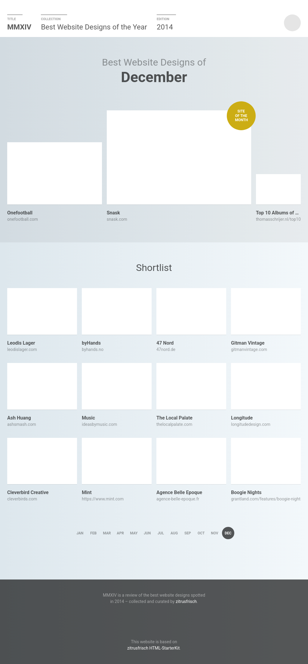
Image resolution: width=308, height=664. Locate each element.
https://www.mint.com (103, 498)
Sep (187, 533)
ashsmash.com (21, 424)
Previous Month (84, 77)
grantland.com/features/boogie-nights (266, 498)
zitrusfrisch (186, 601)
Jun (147, 533)
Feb (93, 533)
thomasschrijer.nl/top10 (278, 219)
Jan (79, 533)
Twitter (154, 617)
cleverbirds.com (22, 498)
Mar (107, 533)
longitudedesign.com (250, 424)
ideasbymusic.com (99, 424)
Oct (201, 533)
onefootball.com (22, 219)
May (133, 533)
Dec (228, 533)
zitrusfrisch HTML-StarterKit (153, 648)
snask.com (117, 219)
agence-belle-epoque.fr (177, 498)
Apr (120, 533)
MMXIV (19, 27)
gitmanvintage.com (249, 349)
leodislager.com (22, 349)
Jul (161, 533)
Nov (214, 533)
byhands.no (92, 349)
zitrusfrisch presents (292, 22)
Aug (174, 533)
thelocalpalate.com (174, 424)
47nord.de (165, 349)
